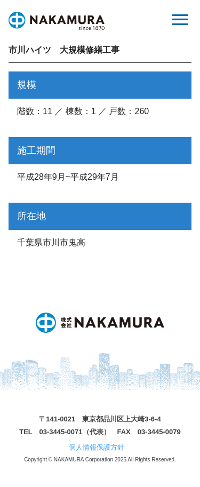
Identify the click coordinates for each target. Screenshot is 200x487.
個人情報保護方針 (96, 447)
